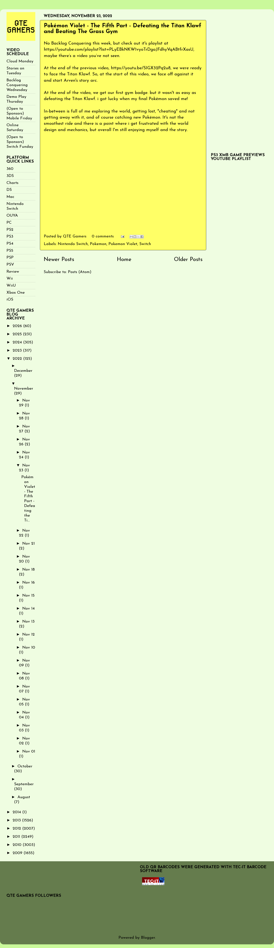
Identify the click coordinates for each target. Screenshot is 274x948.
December (23, 371)
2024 (18, 342)
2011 (17, 837)
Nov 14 (28, 609)
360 (10, 169)
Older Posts (188, 259)
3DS (10, 176)
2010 (18, 845)
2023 (18, 351)
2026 (18, 326)
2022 (18, 359)
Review (13, 272)
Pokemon (98, 244)
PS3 (10, 237)
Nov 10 (28, 648)
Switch (145, 244)
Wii (10, 278)
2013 (17, 820)
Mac (10, 197)
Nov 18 (28, 570)
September (24, 784)
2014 (17, 812)
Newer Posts (59, 259)
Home (124, 259)
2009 (18, 853)
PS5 (10, 251)
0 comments (103, 236)
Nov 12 (28, 635)
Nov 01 (28, 751)
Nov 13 (28, 622)
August (23, 797)
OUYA (12, 216)
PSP (10, 258)
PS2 (10, 230)
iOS (10, 299)
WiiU (11, 286)
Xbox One (16, 293)
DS (9, 190)
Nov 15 (28, 596)
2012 (17, 828)
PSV (10, 265)
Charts (12, 183)
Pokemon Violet (122, 244)
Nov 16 (28, 583)
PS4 (10, 244)
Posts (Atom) (79, 272)
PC (9, 223)
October (24, 766)
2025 (18, 334)
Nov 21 (28, 544)
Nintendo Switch (73, 244)
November (23, 389)
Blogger (148, 938)
